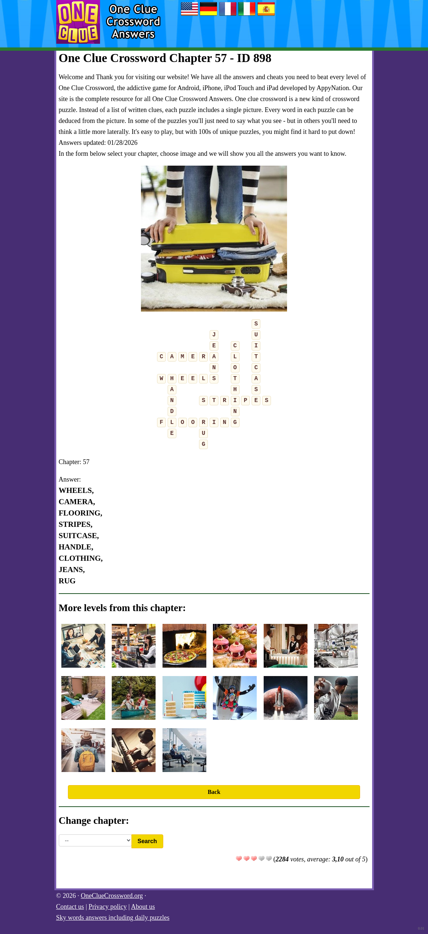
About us (143, 906)
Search (147, 841)
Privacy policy (108, 906)
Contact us (70, 906)
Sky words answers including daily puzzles (112, 917)
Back (214, 792)
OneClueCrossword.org (112, 895)
